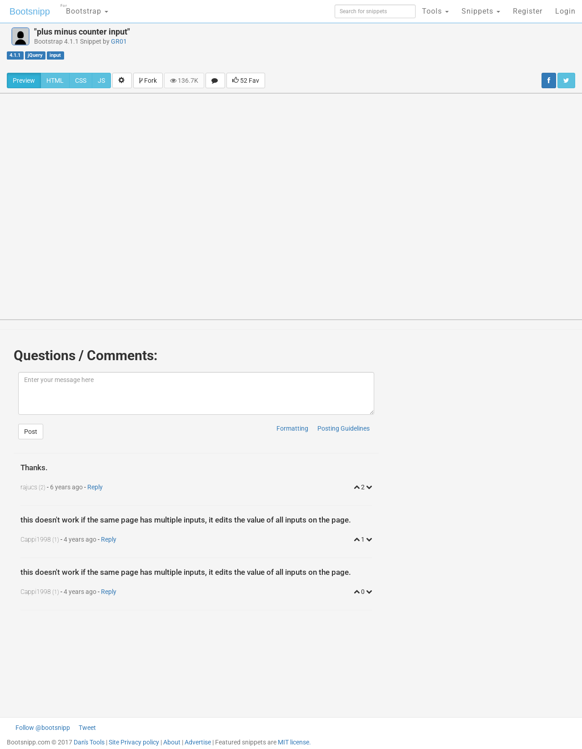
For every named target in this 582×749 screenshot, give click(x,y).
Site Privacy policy (134, 742)
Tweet (87, 727)
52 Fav (245, 80)
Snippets (481, 11)
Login (565, 11)
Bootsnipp (30, 11)
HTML (55, 80)
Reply (95, 487)
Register (527, 11)
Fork (148, 80)
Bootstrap (84, 8)
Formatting (292, 428)
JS (101, 80)
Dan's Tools (89, 742)
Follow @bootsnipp (42, 727)
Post (30, 431)
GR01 (119, 41)
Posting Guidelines (343, 428)
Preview (24, 80)
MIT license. (294, 742)
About (172, 742)
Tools (435, 11)
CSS (80, 80)
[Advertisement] (366, 47)
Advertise (198, 742)
